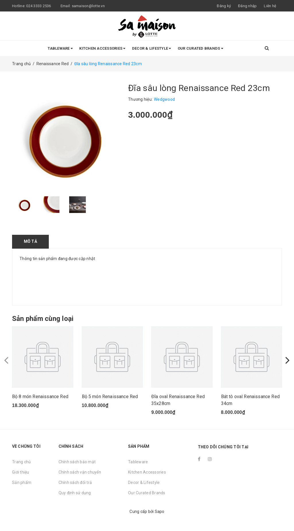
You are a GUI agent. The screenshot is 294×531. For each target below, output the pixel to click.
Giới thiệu (20, 472)
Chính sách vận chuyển (80, 472)
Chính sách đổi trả (75, 482)
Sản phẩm (21, 482)
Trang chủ (21, 462)
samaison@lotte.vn (88, 6)
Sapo (160, 511)
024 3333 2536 (39, 6)
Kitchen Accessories (102, 48)
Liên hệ (270, 6)
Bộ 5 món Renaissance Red (110, 396)
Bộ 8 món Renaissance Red (40, 396)
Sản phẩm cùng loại (43, 319)
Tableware (60, 48)
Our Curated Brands (200, 48)
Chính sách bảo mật (77, 462)
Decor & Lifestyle (151, 48)
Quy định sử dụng (75, 493)
